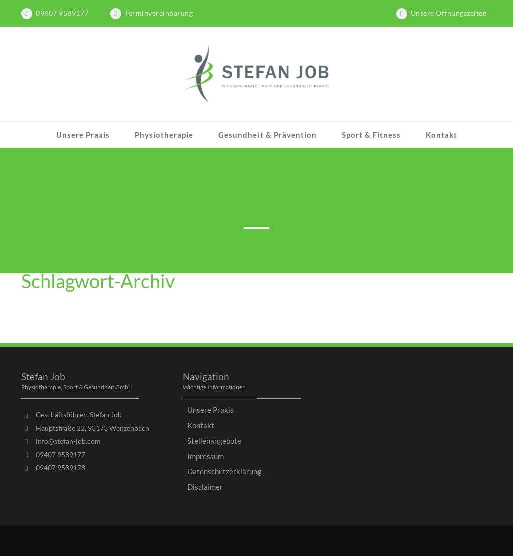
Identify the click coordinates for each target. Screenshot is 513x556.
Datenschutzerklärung (224, 471)
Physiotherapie (164, 134)
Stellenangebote (214, 440)
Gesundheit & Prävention (267, 134)
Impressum (205, 456)
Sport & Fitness (371, 134)
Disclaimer (205, 486)
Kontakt (441, 134)
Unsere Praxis (83, 134)
